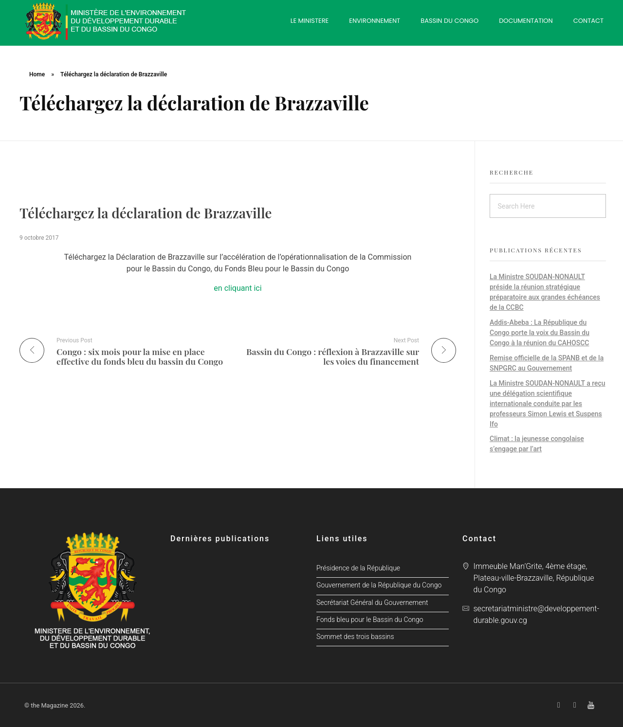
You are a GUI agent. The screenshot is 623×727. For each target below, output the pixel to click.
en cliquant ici (237, 288)
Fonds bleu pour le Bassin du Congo (369, 619)
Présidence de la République (358, 568)
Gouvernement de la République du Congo (378, 585)
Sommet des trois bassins (355, 636)
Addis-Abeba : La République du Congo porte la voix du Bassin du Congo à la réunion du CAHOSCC (539, 333)
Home (37, 74)
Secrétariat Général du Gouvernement (372, 602)
